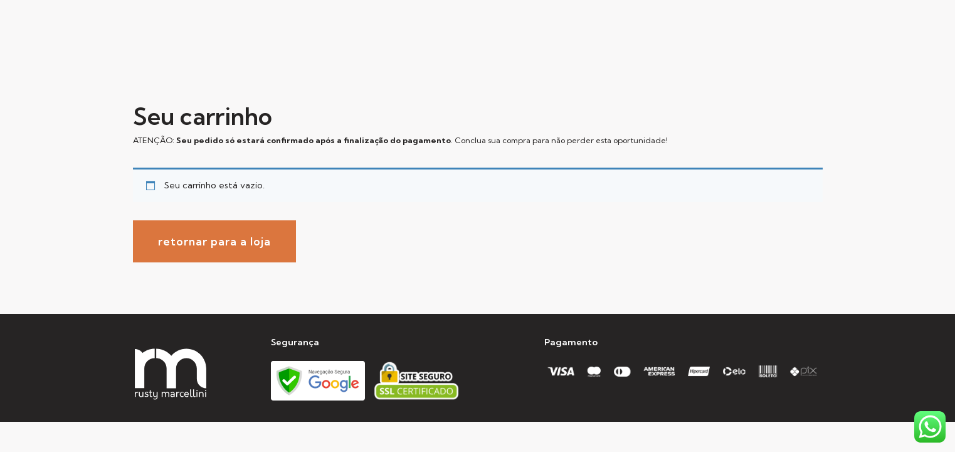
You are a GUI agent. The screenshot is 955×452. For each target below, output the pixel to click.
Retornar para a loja (214, 241)
